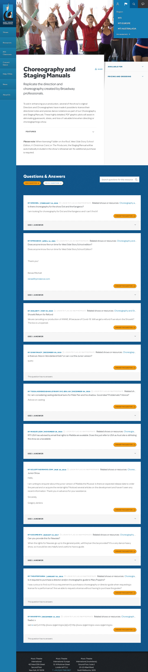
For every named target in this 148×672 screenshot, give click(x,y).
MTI (120, 17)
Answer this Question (124, 211)
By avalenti (34, 306)
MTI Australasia (127, 28)
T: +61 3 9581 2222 (87, 665)
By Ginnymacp (35, 346)
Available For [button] (115, 67)
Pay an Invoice (122, 34)
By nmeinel (33, 199)
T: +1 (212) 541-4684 (36, 662)
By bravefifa (34, 606)
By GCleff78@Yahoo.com (40, 461)
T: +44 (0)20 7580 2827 (61, 659)
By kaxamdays (35, 526)
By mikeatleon (35, 424)
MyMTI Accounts (118, 4)
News (5, 84)
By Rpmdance (34, 236)
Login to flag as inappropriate (76, 199)
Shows (5, 32)
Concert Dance (6, 63)
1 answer (35, 220)
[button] (126, 4)
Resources (7, 43)
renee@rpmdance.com (39, 274)
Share (100, 69)
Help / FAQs (7, 74)
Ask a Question (31, 183)
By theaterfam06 (36, 567)
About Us (6, 95)
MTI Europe (124, 23)
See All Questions (52, 183)
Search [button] (134, 4)
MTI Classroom (7, 53)
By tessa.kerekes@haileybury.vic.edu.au (49, 385)
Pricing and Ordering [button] (119, 76)
